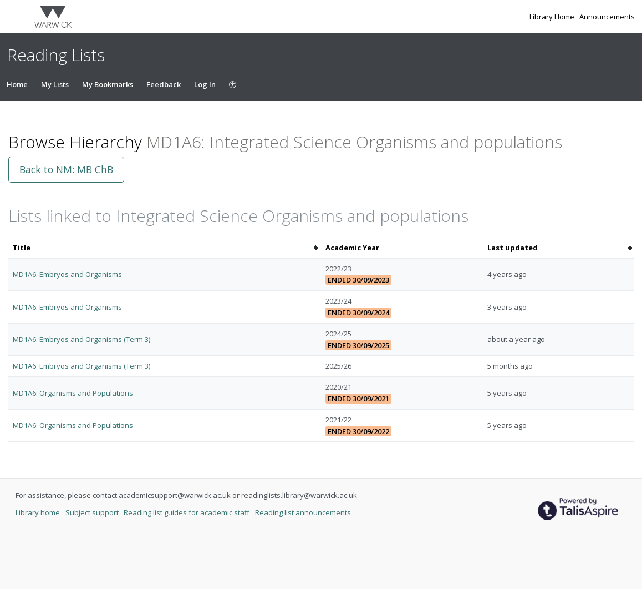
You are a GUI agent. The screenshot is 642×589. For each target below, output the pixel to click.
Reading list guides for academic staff (187, 512)
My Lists (55, 84)
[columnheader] (164, 248)
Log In (205, 84)
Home (17, 84)
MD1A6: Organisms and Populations (73, 393)
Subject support (92, 512)
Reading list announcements (303, 512)
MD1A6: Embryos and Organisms (67, 274)
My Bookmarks (107, 84)
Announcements (607, 17)
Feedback (163, 84)
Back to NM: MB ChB (66, 169)
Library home (39, 512)
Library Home (552, 17)
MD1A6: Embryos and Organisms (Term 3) (81, 339)
